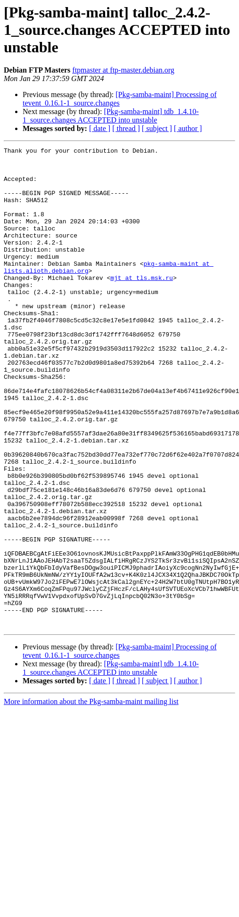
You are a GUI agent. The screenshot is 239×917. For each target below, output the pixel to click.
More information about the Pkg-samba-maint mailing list (91, 798)
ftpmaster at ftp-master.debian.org (123, 70)
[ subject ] (157, 128)
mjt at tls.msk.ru (141, 304)
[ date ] (99, 128)
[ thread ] (126, 128)
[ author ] (188, 128)
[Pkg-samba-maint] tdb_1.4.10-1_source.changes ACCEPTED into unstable (111, 115)
